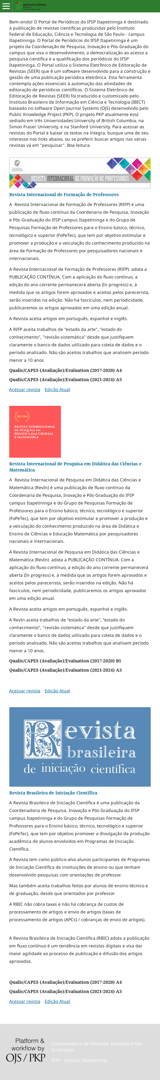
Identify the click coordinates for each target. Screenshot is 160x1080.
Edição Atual (57, 389)
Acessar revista (24, 389)
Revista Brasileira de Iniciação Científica (53, 793)
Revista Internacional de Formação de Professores (64, 194)
